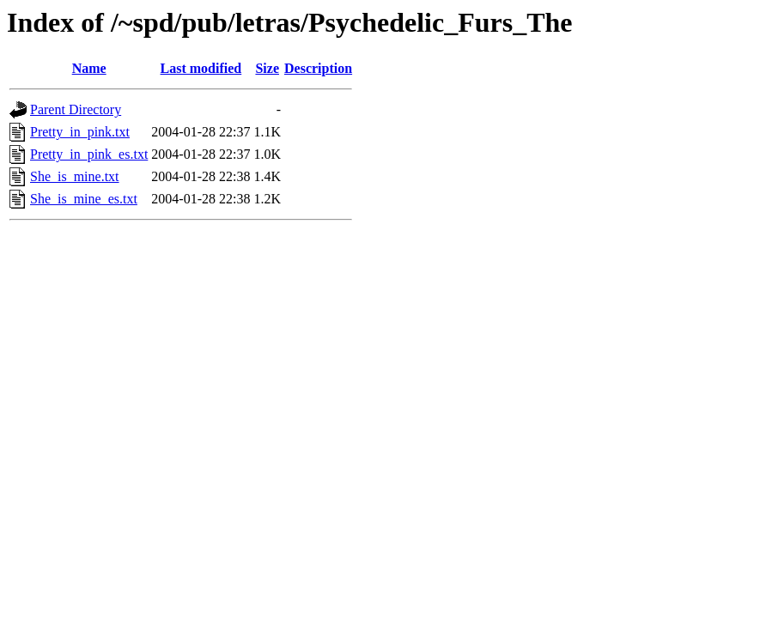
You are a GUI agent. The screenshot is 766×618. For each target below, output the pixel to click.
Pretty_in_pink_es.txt (89, 154)
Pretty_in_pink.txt (80, 131)
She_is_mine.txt (74, 176)
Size (267, 68)
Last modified (201, 68)
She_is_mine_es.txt (83, 198)
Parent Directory (75, 109)
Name (89, 68)
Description (318, 68)
